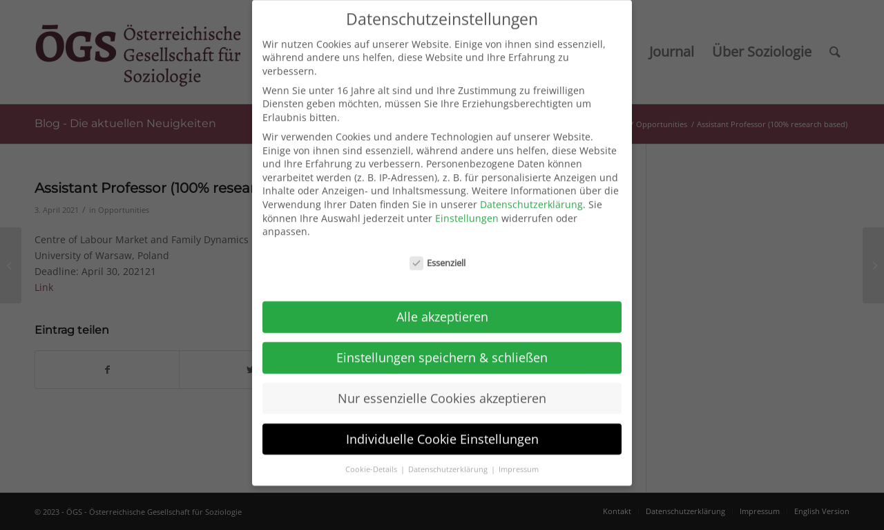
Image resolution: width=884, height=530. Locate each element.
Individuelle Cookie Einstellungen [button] (442, 428)
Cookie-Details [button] (372, 459)
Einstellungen (467, 207)
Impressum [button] (519, 459)
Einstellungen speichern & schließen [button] (442, 347)
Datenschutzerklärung (531, 194)
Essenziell (438, 253)
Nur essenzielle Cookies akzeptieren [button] (442, 388)
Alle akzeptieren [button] (442, 307)
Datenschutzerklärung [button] (449, 459)
